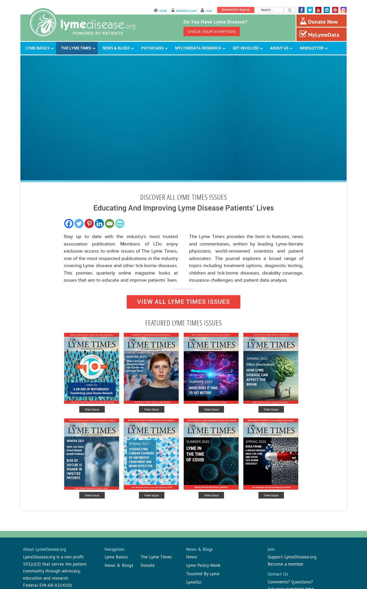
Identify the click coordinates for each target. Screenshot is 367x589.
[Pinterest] (89, 223)
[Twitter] (79, 223)
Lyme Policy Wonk (203, 565)
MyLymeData (319, 34)
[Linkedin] (99, 223)
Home (163, 11)
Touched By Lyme (202, 574)
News (191, 557)
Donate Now (318, 21)
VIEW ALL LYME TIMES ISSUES (183, 301)
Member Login (186, 11)
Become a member (286, 564)
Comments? (279, 582)
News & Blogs (118, 565)
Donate (147, 565)
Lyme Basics (116, 557)
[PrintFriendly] (119, 223)
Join (209, 11)
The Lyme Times (156, 557)
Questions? (302, 582)
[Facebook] (68, 223)
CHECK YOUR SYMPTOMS (212, 31)
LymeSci (193, 582)
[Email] (109, 223)
